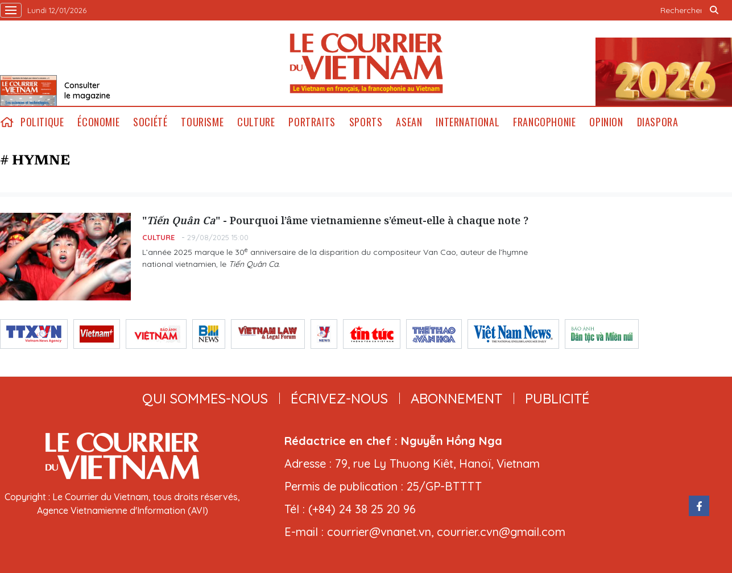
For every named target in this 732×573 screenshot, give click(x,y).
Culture (256, 122)
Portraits (311, 122)
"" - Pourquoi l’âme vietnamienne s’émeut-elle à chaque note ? (335, 220)
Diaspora (658, 122)
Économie (98, 122)
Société (150, 122)
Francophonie (544, 122)
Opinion (606, 122)
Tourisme (202, 122)
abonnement (456, 398)
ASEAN (409, 122)
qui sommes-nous (205, 398)
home (7, 122)
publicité (557, 398)
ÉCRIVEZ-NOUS (339, 398)
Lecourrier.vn (366, 63)
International (467, 122)
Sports (366, 122)
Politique (42, 122)
